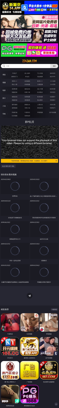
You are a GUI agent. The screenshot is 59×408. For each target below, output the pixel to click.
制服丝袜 (14, 92)
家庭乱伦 (27, 104)
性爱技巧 (52, 108)
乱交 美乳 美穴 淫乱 (8, 166)
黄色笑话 (40, 108)
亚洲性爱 (14, 89)
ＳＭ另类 (52, 84)
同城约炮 (14, 112)
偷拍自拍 (27, 89)
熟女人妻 (14, 84)
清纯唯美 (27, 100)
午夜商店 (27, 112)
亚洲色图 (27, 97)
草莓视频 (40, 112)
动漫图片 (52, 97)
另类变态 (52, 92)
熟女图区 (40, 100)
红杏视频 (14, 116)
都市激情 (14, 104)
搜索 (54, 66)
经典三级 (27, 92)
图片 (4, 98)
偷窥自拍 (14, 97)
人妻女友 (40, 104)
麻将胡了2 (14, 76)
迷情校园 (14, 108)
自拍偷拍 (27, 81)
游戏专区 (52, 73)
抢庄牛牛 (52, 76)
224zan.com (29, 61)
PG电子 (14, 73)
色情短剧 (27, 116)
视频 (4, 82)
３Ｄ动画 (52, 81)
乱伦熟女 (40, 92)
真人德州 (27, 73)
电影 (4, 90)
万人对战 (40, 73)
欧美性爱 (52, 89)
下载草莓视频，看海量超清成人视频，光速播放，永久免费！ (34, 161)
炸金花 (27, 76)
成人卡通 (40, 89)
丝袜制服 (27, 84)
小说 (4, 106)
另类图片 (52, 100)
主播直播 (40, 84)
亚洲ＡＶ (14, 81)
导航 (4, 114)
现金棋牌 (40, 76)
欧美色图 (40, 97)
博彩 (4, 75)
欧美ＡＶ (40, 81)
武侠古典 (52, 104)
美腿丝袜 (14, 100)
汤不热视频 (52, 112)
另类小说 (27, 108)
